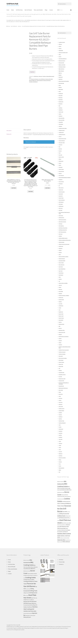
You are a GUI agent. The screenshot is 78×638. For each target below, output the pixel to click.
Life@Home (61, 305)
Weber (60, 470)
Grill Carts (61, 208)
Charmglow (61, 124)
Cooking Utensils (62, 134)
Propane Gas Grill (62, 378)
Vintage (60, 461)
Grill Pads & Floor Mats (63, 227)
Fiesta (60, 165)
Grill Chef (60, 210)
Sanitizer (60, 398)
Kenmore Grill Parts (47, 80)
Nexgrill (60, 334)
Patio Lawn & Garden (63, 358)
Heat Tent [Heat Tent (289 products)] (64, 522)
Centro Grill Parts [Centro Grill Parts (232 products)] (65, 494)
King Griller (61, 291)
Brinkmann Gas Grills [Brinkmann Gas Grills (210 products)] (60, 492)
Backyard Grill (61, 62)
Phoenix (60, 370)
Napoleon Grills (62, 330)
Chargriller (61, 122)
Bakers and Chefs (62, 64)
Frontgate (61, 183)
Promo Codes (62, 562)
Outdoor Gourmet (62, 352)
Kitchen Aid (61, 297)
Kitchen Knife (61, 299)
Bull (59, 105)
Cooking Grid (61, 132)
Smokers (60, 412)
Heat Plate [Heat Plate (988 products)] (63, 520)
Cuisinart (60, 144)
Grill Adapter (61, 202)
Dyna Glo (60, 155)
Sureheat (60, 437)
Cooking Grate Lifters (63, 128)
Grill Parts (61, 559)
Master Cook (61, 316)
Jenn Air (60, 285)
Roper (60, 392)
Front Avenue (61, 181)
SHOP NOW (14, 188)
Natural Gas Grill (62, 332)
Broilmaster (61, 101)
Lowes (60, 307)
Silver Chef (61, 406)
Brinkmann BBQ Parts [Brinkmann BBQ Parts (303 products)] (66, 489)
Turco (60, 449)
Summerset (61, 429)
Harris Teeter (61, 262)
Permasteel (61, 366)
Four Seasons (61, 175)
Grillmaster (61, 246)
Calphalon (61, 109)
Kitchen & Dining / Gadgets (64, 295)
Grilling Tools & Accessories (64, 244)
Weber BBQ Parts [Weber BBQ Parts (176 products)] (28, 615)
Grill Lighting (61, 225)
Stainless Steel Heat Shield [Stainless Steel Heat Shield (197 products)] (64, 537)
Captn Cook (61, 111)
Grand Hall (61, 193)
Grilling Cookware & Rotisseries (65, 240)
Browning (60, 103)
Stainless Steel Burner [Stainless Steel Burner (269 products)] (63, 531)
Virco (60, 463)
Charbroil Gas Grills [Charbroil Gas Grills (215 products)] (60, 496)
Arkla (60, 54)
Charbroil (60, 116)
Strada (60, 427)
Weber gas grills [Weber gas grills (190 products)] (59, 541)
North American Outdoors (63, 336)
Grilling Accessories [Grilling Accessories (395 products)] (64, 513)
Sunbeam (60, 431)
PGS (59, 368)
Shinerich (60, 404)
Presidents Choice (62, 374)
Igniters (60, 279)
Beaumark (61, 77)
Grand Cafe (61, 189)
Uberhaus (60, 453)
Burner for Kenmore (35, 79)
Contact (51, 10)
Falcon (60, 163)
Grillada (60, 236)
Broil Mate (61, 99)
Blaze (60, 85)
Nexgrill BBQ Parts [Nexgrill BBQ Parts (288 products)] (64, 528)
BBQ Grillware (61, 71)
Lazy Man (60, 303)
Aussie (60, 56)
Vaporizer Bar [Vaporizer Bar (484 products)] (61, 540)
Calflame (60, 107)
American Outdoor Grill (63, 52)
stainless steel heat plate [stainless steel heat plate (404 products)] (30, 611)
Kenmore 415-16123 (49, 79)
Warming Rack (61, 468)
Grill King (60, 223)
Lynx (59, 309)
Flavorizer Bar (61, 171)
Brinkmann (61, 93)
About (12, 10)
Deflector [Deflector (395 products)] (68, 503)
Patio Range (61, 360)
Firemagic (60, 167)
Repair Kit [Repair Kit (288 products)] (35, 605)
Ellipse (60, 159)
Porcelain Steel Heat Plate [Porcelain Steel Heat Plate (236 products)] (62, 530)
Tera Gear (60, 439)
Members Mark (61, 324)
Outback (60, 344)
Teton (60, 441)
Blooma (60, 87)
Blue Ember (61, 89)
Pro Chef (60, 376)
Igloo (60, 277)
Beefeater (60, 79)
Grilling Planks (61, 242)
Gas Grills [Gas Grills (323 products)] (65, 511)
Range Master (61, 386)
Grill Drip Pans (61, 217)
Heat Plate (61, 266)
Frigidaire (60, 179)
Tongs (60, 445)
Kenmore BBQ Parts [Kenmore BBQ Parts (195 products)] (62, 524)
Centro (60, 114)
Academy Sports (62, 42)
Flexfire (60, 173)
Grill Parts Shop (19, 10)
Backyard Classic (62, 60)
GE (59, 185)
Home (8, 10)
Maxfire (60, 322)
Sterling (60, 418)
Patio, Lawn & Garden (38, 10)
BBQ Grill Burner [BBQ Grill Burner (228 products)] (65, 488)
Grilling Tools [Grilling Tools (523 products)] (61, 516)
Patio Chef (61, 356)
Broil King (60, 97)
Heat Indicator (61, 264)
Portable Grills (61, 372)
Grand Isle (61, 196)
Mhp (59, 326)
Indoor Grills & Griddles (63, 283)
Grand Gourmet (62, 191)
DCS (59, 146)
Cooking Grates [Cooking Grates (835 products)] (30, 577)
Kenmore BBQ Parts (32, 80)
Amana (60, 48)
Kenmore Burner (40, 80)
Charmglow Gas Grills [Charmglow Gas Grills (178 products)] (60, 498)
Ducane (60, 150)
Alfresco (60, 44)
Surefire (60, 435)
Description (9, 130)
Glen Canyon (61, 187)
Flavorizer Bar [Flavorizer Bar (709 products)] (31, 584)
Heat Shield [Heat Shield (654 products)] (27, 598)
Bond (60, 91)
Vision (60, 466)
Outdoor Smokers (62, 354)
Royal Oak (61, 394)
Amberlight (61, 50)
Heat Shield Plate (62, 268)
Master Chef (61, 314)
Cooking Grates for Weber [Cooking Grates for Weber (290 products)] (29, 579)
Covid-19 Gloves (62, 140)
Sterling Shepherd (62, 422)
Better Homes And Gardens (64, 81)
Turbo (60, 447)
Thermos (60, 443)
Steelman (60, 416)
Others (60, 342)
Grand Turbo (61, 198)
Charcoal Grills (61, 118)
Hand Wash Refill (62, 260)
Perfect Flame (61, 362)
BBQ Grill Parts (61, 68)
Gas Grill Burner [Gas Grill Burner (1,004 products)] (29, 586)
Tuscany (60, 451)
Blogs (46, 10)
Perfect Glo (61, 364)
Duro (60, 152)
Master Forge (61, 318)
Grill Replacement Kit (63, 229)
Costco (60, 136)
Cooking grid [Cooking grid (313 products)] (63, 503)
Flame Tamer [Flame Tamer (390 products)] (60, 505)
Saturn (60, 400)
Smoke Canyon (61, 408)
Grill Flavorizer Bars (62, 219)
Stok (59, 424)
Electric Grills (61, 157)
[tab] (14, 130)
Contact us (61, 564)
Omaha (60, 338)
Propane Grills (61, 380)
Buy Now (32, 72)
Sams (60, 396)
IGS (59, 281)
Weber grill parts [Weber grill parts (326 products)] (66, 541)
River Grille (61, 390)
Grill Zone (60, 234)
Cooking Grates (62, 130)
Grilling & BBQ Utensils (63, 238)
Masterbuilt (61, 320)
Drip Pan (60, 148)
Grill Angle (61, 204)
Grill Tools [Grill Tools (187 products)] (26, 595)
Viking (60, 459)
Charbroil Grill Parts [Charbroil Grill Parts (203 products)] (67, 496)
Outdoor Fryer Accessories (64, 350)
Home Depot (61, 272)
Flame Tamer (61, 169)
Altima (60, 46)
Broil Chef (60, 95)
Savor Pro (60, 402)
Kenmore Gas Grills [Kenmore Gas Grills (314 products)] (28, 601)
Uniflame (60, 455)
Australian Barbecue (62, 58)
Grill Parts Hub (12, 3)
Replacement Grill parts (63, 388)
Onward (60, 340)
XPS (59, 472)
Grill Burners (36, 76)
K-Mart (60, 287)
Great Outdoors (62, 200)
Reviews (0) (9, 134)
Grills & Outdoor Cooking (63, 256)
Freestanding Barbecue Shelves (65, 177)
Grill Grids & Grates (62, 221)
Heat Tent (60, 270)
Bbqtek (60, 75)
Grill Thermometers (62, 232)
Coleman (60, 126)
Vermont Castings (62, 457)
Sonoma (60, 414)
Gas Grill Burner (42, 79)
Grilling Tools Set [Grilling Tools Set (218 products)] (26, 592)
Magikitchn (61, 311)
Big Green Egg (61, 83)
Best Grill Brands (28, 10)
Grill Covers (61, 215)
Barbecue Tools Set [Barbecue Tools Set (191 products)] (60, 481)
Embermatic (61, 161)
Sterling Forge (61, 420)
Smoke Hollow (61, 410)
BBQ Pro (60, 73)
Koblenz (60, 301)
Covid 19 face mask (62, 138)
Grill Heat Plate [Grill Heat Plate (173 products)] (28, 588)
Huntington (61, 275)
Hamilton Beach (62, 258)
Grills (60, 254)
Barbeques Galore (62, 66)
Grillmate (60, 248)
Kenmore (19, 26)
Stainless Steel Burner (33, 81)
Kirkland (60, 293)
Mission (60, 328)
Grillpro (60, 250)
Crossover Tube (62, 142)
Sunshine (60, 433)
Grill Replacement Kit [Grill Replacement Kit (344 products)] (64, 517)
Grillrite (60, 252)
